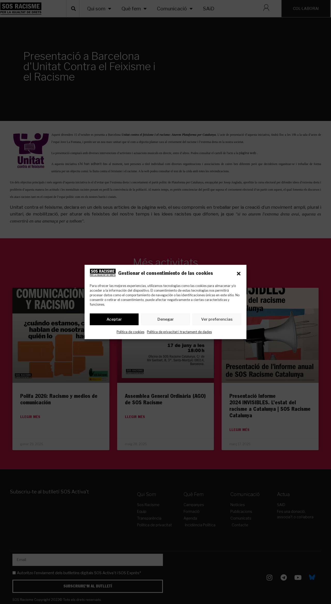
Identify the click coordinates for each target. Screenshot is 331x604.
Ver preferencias (216, 319)
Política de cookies (130, 332)
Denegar (165, 319)
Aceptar (114, 319)
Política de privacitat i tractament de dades (179, 332)
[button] (238, 273)
